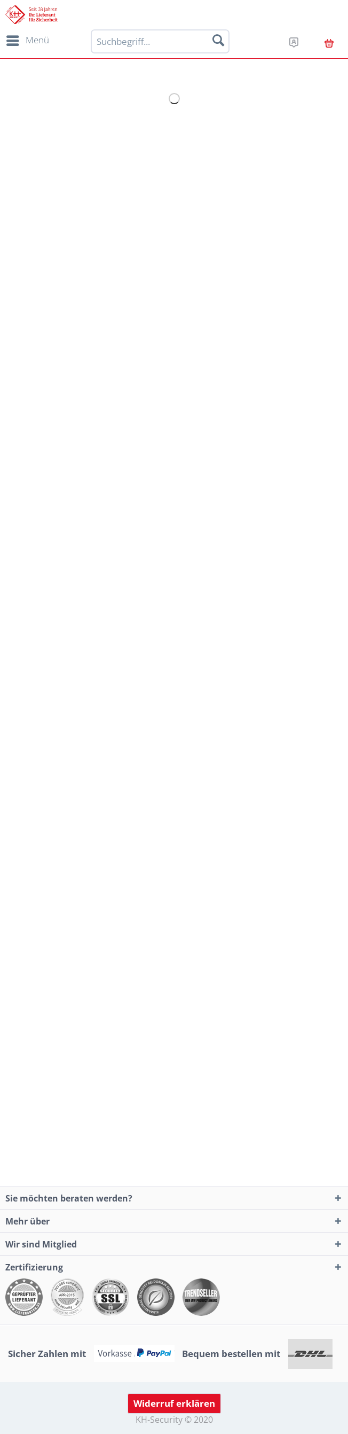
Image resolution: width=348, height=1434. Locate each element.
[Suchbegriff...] (160, 41)
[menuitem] (26, 40)
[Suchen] (218, 40)
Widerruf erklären (174, 1403)
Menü (27, 39)
